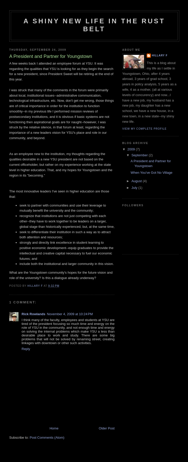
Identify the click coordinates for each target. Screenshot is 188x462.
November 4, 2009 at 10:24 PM (70, 314)
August (137, 181)
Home (54, 428)
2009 (131, 149)
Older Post (107, 428)
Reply (26, 349)
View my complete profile (144, 128)
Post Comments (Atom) (47, 437)
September (140, 155)
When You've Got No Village (151, 172)
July (134, 188)
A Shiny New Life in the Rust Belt (94, 25)
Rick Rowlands (33, 314)
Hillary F (159, 55)
